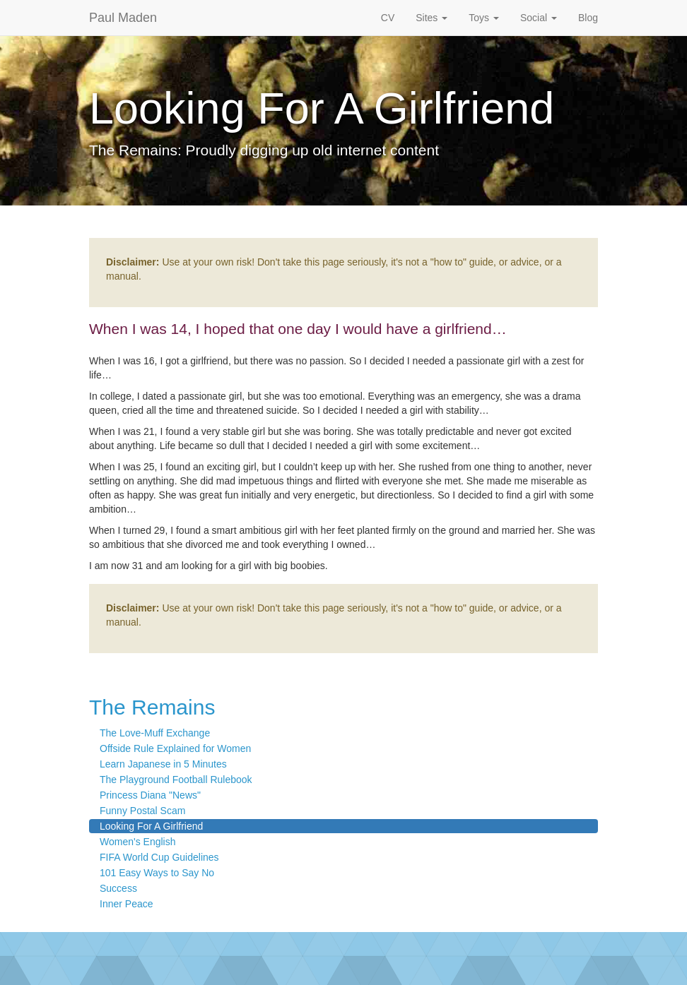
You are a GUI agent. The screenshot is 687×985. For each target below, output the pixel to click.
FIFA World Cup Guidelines (159, 857)
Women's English (137, 841)
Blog (588, 17)
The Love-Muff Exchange (155, 733)
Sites (431, 17)
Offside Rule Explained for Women (175, 748)
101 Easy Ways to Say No (157, 872)
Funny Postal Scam (142, 810)
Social (538, 17)
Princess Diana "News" (150, 795)
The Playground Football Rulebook (176, 779)
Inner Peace (126, 903)
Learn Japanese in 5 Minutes (163, 764)
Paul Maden (123, 18)
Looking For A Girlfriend (151, 826)
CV (387, 17)
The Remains (152, 707)
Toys (484, 17)
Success (118, 888)
